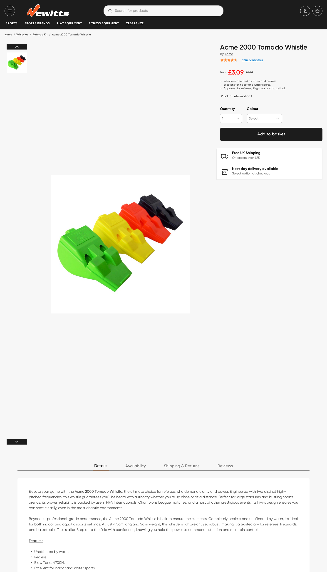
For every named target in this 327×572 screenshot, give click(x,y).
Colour (252, 109)
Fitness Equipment (104, 23)
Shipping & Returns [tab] (181, 466)
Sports (12, 23)
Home (8, 34)
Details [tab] (100, 466)
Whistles (22, 34)
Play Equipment (69, 23)
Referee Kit (40, 34)
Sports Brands (37, 23)
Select (253, 118)
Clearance (135, 23)
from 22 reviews (252, 60)
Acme (229, 54)
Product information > (237, 96)
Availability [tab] (135, 466)
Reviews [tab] (225, 466)
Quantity (227, 109)
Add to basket (271, 134)
